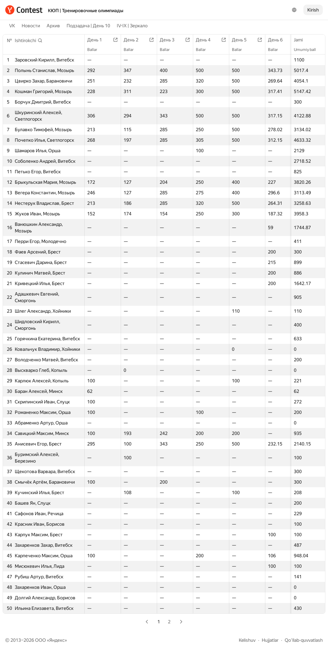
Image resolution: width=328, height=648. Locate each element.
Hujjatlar (270, 640)
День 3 (170, 39)
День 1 (98, 39)
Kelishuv (247, 640)
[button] (29, 40)
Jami (301, 39)
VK (12, 25)
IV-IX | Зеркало (132, 25)
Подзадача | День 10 (88, 25)
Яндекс (57, 640)
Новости (31, 25)
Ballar (95, 49)
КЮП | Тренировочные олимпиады (85, 10)
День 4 (206, 39)
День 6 (278, 39)
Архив (53, 25)
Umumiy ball (308, 49)
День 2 (134, 39)
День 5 (242, 39)
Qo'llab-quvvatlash (304, 640)
